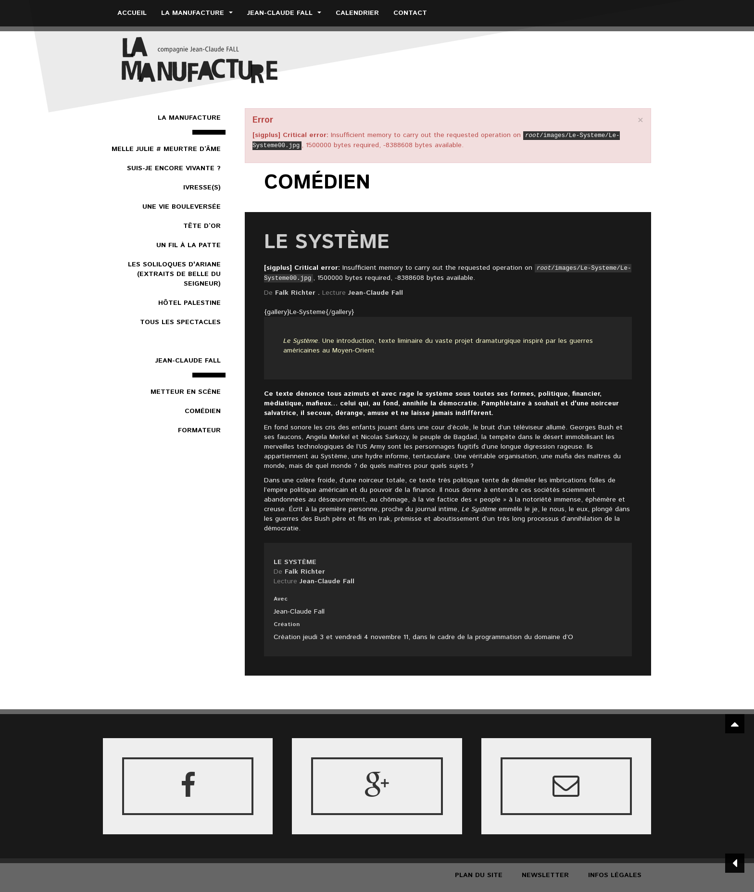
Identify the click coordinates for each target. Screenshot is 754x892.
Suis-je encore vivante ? (174, 168)
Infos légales (614, 875)
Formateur (199, 430)
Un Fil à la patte (188, 245)
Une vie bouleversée (181, 207)
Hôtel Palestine (189, 303)
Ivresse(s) (202, 187)
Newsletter (545, 875)
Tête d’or (202, 226)
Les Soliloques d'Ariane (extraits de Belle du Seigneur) (174, 274)
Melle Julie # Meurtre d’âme (166, 149)
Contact (410, 13)
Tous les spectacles (180, 322)
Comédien (203, 411)
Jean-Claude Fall (284, 13)
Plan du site (479, 875)
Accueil (132, 13)
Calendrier (357, 13)
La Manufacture (197, 13)
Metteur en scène (186, 392)
